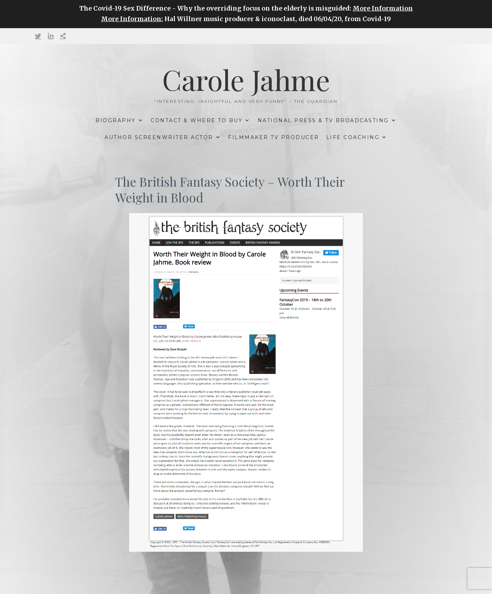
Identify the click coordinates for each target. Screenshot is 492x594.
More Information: (132, 19)
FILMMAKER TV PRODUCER (273, 137)
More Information (383, 8)
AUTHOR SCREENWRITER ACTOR (159, 137)
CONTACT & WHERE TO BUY (196, 120)
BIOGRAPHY (115, 120)
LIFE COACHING (353, 137)
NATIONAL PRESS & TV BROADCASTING (323, 120)
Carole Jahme (246, 79)
